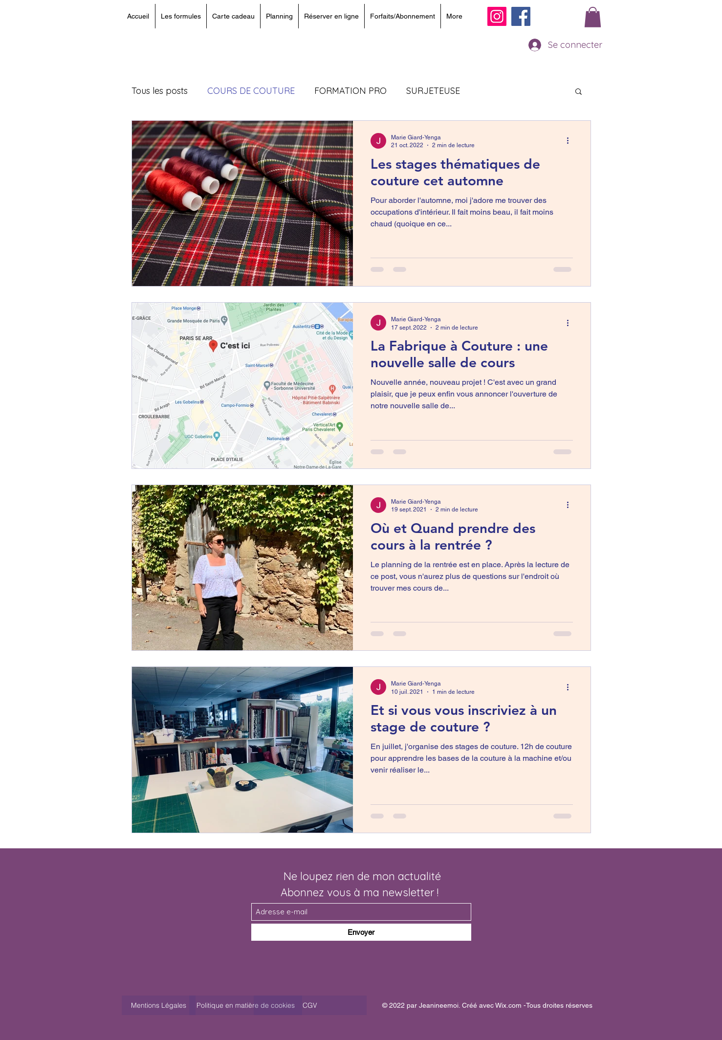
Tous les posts (159, 90)
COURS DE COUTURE (251, 90)
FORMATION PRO (350, 90)
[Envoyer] (361, 932)
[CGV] (310, 1005)
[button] (592, 17)
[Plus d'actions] (571, 141)
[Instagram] (496, 16)
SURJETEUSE (433, 90)
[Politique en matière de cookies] (245, 1005)
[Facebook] (520, 16)
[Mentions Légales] (159, 1005)
